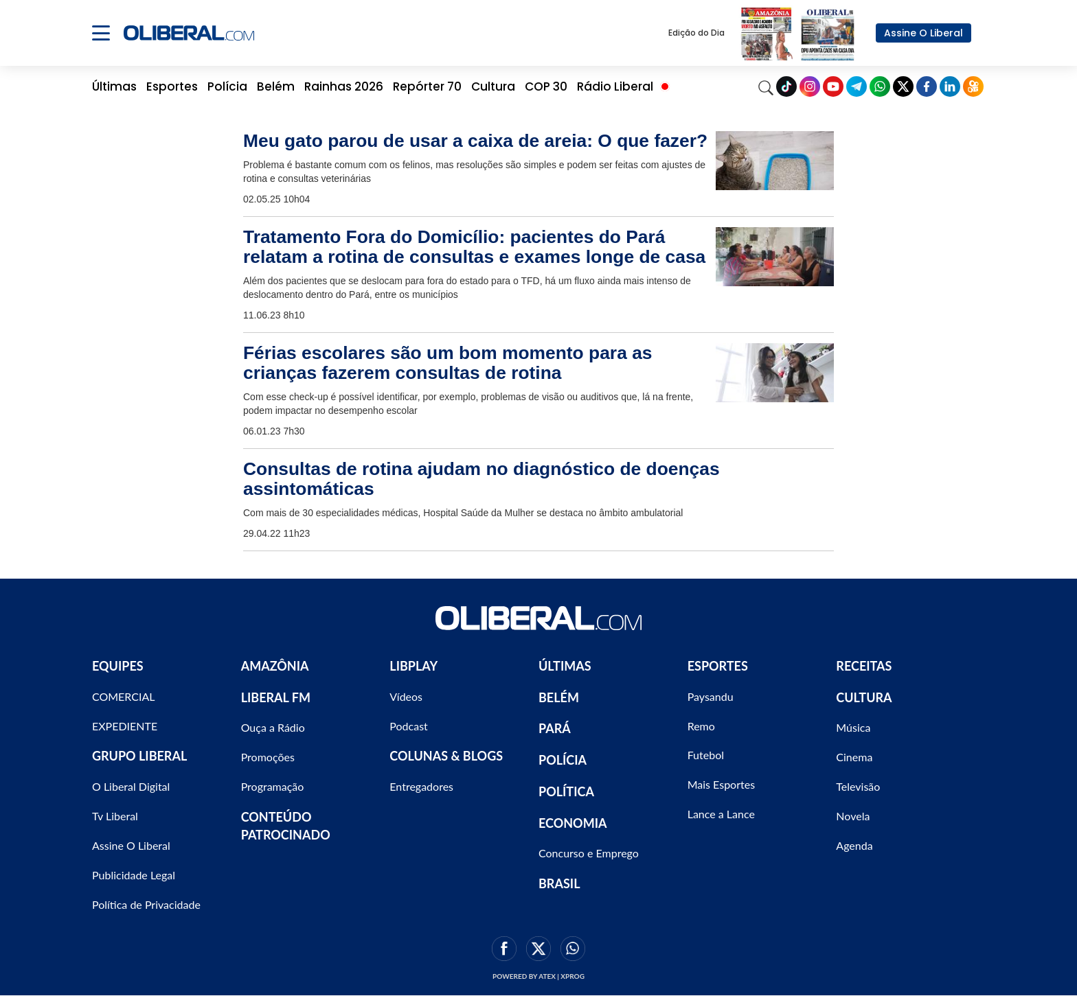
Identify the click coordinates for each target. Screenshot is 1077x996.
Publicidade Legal (133, 874)
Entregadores (421, 786)
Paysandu (711, 696)
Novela (853, 815)
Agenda (854, 845)
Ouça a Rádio (273, 727)
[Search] (765, 86)
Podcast (408, 725)
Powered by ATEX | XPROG (538, 976)
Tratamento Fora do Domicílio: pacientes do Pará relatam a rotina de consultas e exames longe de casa (474, 247)
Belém (276, 86)
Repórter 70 (427, 86)
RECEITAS (864, 665)
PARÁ (554, 728)
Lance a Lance (721, 813)
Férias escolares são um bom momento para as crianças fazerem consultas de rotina (448, 363)
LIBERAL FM (275, 697)
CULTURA (864, 697)
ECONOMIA (572, 823)
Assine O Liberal (923, 33)
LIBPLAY (413, 665)
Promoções (268, 756)
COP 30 (546, 86)
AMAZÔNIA (275, 665)
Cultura (493, 86)
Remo (701, 725)
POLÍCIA (562, 759)
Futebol (706, 754)
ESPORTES (718, 665)
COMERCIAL (123, 696)
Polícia (227, 86)
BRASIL (559, 883)
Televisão (858, 786)
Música (853, 727)
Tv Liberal (115, 815)
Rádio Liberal (615, 86)
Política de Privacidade (146, 904)
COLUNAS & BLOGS (446, 755)
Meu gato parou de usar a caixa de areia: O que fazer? (475, 140)
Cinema (854, 756)
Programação (272, 786)
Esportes (172, 86)
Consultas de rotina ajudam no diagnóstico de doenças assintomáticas (481, 479)
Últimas (114, 86)
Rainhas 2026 (343, 86)
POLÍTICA (566, 791)
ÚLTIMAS (564, 665)
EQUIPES (118, 665)
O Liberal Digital (131, 786)
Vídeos (405, 696)
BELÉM (558, 697)
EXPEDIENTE (124, 725)
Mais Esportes (721, 784)
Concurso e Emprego (588, 852)
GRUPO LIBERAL (139, 755)
